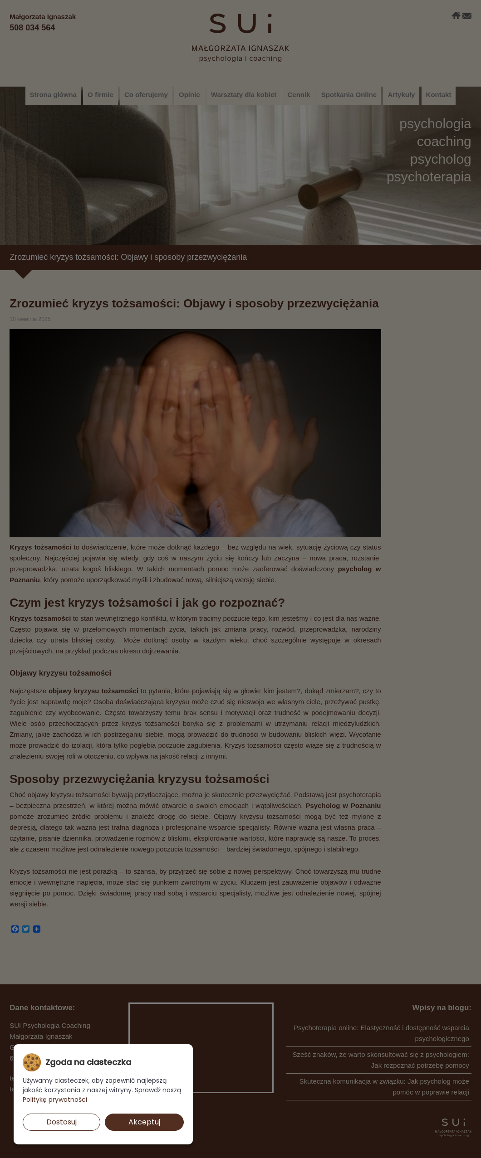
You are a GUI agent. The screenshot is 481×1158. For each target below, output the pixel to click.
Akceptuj (144, 1122)
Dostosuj (61, 1122)
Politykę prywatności (55, 1099)
